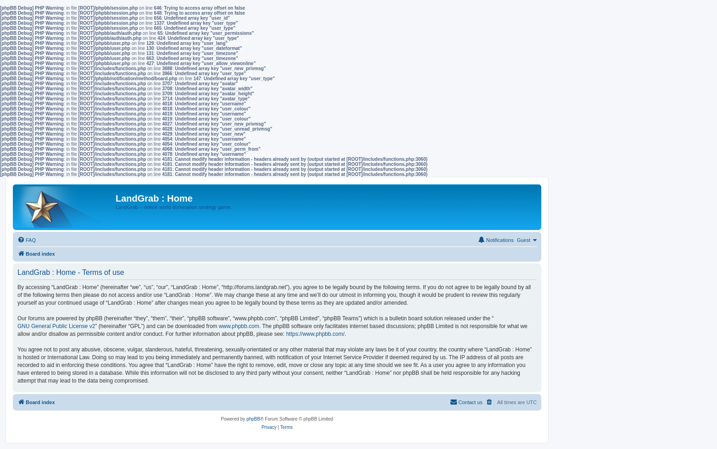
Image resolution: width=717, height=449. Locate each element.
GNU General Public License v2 (56, 326)
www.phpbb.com (239, 326)
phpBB (253, 419)
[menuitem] (26, 240)
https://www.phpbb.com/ (315, 334)
